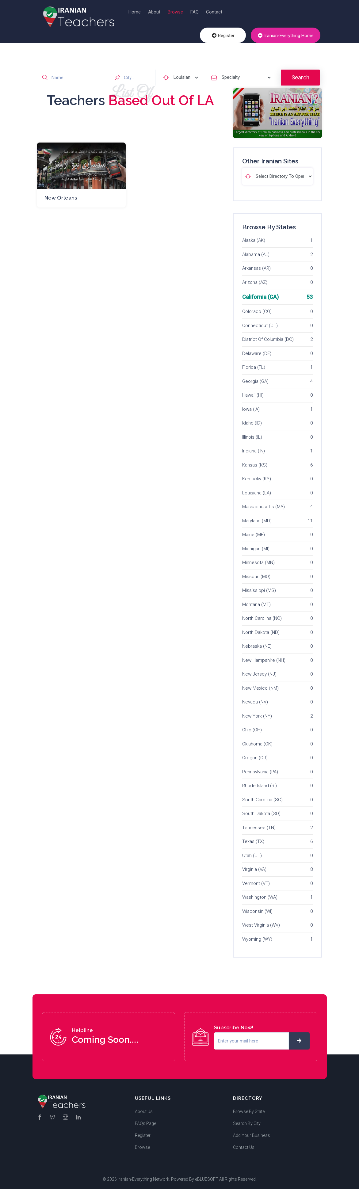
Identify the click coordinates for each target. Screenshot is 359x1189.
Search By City (247, 1120)
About (154, 12)
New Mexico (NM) (260, 684)
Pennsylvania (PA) (260, 768)
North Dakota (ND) (261, 628)
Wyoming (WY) (257, 935)
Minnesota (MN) (258, 559)
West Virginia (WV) (261, 921)
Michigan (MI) (255, 545)
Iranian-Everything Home (287, 36)
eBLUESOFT (206, 1175)
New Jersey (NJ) (259, 670)
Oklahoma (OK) (257, 740)
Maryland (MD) (257, 517)
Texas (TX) (253, 838)
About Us (144, 1108)
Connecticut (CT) (260, 322)
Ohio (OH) (252, 726)
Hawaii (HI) (253, 391)
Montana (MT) (256, 601)
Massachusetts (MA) (263, 503)
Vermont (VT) (256, 879)
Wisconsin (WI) (257, 907)
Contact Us (243, 1143)
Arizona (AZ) (254, 278)
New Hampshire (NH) (263, 656)
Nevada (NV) (255, 698)
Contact (214, 12)
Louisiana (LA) (256, 489)
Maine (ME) (253, 531)
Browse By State (249, 1108)
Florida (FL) (253, 364)
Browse (175, 12)
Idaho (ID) (252, 419)
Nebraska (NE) (257, 643)
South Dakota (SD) (261, 810)
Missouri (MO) (256, 573)
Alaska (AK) (253, 237)
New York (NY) (257, 712)
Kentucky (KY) (256, 475)
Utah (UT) (252, 852)
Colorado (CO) (257, 308)
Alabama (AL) (255, 250)
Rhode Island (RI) (259, 782)
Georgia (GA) (255, 377)
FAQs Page (145, 1120)
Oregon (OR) (255, 754)
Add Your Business (251, 1132)
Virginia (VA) (254, 866)
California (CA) (260, 293)
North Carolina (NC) (262, 615)
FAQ (194, 12)
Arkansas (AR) (256, 265)
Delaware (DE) (256, 350)
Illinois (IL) (252, 433)
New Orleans (60, 194)
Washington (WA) (259, 894)
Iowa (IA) (251, 405)
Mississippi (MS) (259, 587)
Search (300, 73)
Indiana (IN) (253, 447)
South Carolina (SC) (262, 796)
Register (228, 36)
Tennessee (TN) (259, 824)
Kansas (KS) (254, 461)
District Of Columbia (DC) (268, 336)
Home (134, 12)
